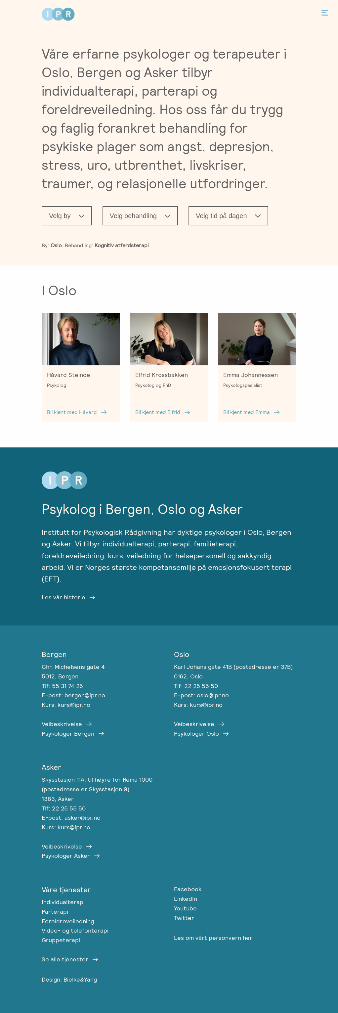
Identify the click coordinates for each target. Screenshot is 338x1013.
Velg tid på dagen (221, 215)
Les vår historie (63, 597)
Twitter (184, 918)
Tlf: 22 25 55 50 (196, 686)
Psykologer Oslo (196, 733)
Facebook (188, 889)
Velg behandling (133, 215)
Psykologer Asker (66, 855)
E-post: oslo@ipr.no (201, 695)
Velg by (60, 215)
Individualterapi (63, 902)
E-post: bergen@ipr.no (73, 695)
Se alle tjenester (65, 959)
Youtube (185, 908)
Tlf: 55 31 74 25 (62, 686)
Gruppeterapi (61, 940)
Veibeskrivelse (62, 724)
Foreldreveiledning (68, 921)
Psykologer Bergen (68, 733)
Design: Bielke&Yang (69, 979)
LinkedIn (185, 898)
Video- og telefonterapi (75, 930)
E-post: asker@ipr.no (71, 817)
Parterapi (55, 911)
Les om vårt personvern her (213, 938)
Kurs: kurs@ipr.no (66, 705)
